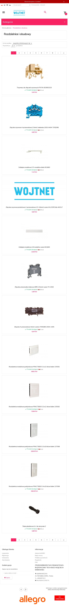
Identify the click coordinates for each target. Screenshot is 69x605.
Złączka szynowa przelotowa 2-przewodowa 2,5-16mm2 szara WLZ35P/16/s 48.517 (34, 207)
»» (63, 53)
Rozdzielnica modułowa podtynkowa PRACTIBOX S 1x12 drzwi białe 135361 (34, 367)
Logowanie (5, 553)
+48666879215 (40, 578)
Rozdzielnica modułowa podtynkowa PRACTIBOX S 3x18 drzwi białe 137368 (34, 446)
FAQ (36, 562)
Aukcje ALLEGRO (40, 553)
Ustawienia (5, 558)
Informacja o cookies (51, 588)
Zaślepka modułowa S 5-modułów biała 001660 (34, 167)
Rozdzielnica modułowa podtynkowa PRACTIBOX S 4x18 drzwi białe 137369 (34, 486)
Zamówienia (6, 560)
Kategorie (34, 22)
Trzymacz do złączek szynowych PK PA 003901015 (34, 87)
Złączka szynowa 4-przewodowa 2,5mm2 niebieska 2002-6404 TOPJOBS (34, 127)
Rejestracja (5, 555)
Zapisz (7, 577)
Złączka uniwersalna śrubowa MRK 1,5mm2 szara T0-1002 (34, 287)
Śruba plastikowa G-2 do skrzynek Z (34, 526)
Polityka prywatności (41, 558)
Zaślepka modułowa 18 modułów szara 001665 (34, 247)
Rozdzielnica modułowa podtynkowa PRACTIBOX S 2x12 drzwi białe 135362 (34, 406)
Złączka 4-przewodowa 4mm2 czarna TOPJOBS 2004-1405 (34, 327)
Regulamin (38, 560)
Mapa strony (38, 555)
